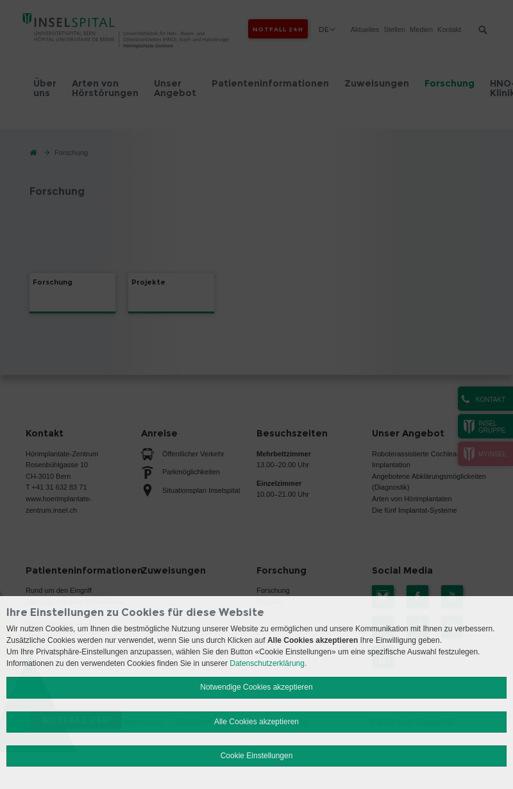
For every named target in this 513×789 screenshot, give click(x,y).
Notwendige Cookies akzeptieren (256, 687)
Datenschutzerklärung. (268, 663)
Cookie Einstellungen (257, 755)
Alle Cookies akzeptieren (256, 721)
